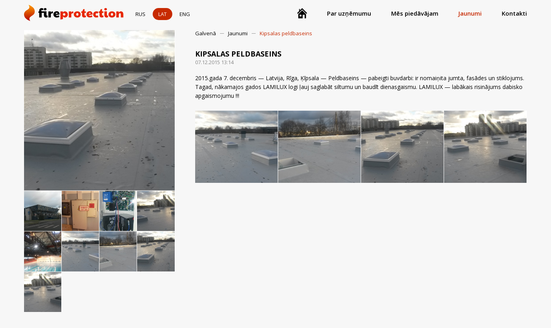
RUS (140, 14)
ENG (185, 14)
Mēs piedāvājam (414, 13)
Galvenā (205, 33)
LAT (162, 14)
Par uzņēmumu (349, 13)
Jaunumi (470, 13)
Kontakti (514, 13)
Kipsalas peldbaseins (286, 33)
